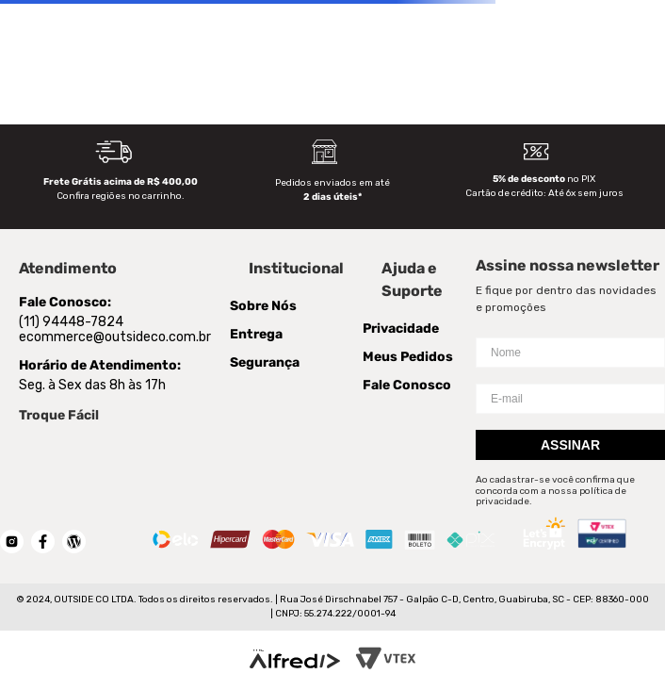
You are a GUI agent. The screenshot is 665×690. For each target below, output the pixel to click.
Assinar (570, 444)
